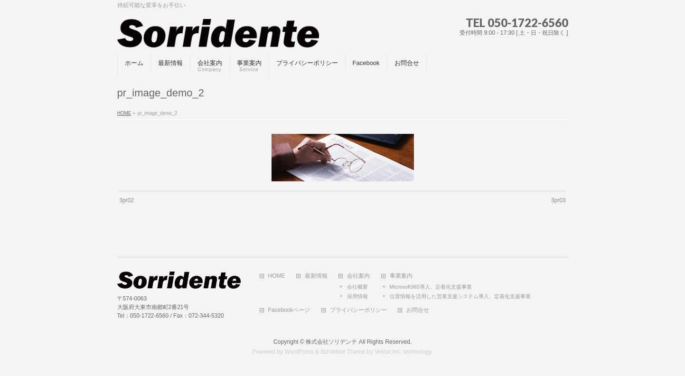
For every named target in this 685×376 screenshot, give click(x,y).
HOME (276, 276)
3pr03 (558, 200)
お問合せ (417, 310)
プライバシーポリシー (358, 310)
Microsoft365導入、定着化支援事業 (431, 287)
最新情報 (316, 276)
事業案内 (401, 276)
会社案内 (358, 276)
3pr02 (126, 200)
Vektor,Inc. (388, 351)
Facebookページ (289, 310)
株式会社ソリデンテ (331, 341)
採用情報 (357, 296)
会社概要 (357, 287)
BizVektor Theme (342, 351)
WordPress (299, 351)
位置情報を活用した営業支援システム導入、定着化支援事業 (460, 296)
